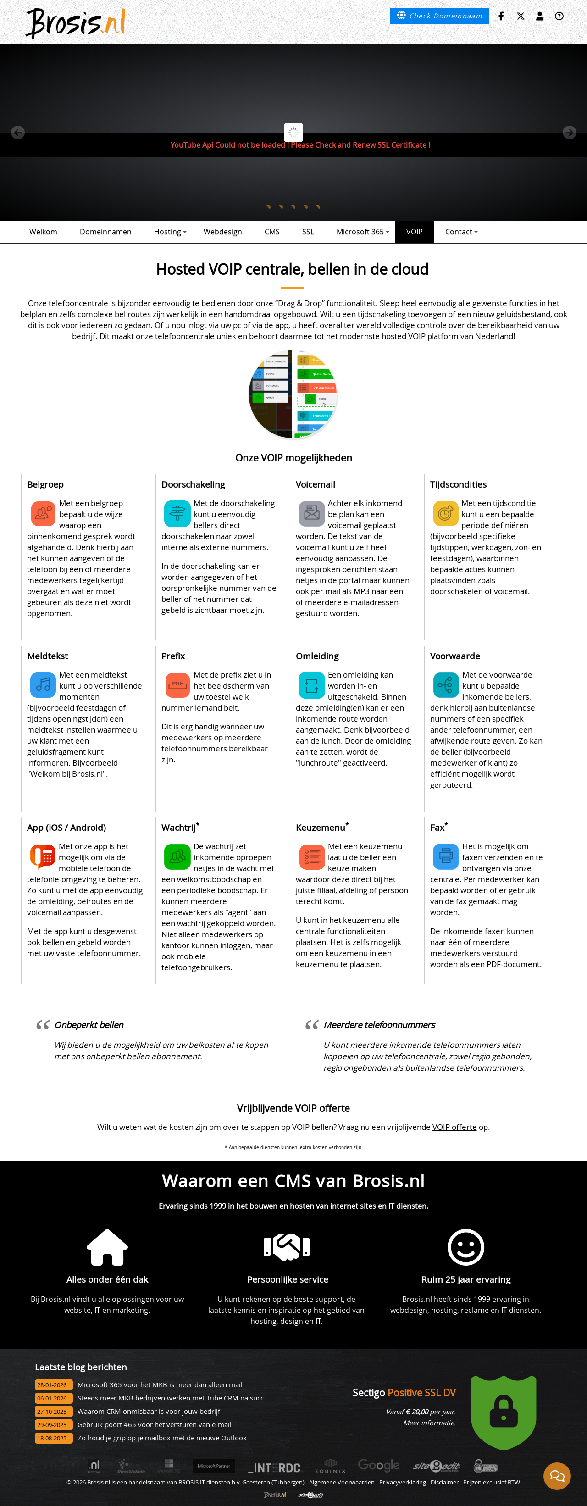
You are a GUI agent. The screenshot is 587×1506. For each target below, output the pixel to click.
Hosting (170, 232)
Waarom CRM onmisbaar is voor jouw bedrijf (149, 1411)
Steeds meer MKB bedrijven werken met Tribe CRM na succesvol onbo (188, 1398)
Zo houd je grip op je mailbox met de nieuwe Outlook (162, 1438)
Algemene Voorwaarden (342, 1482)
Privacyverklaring (402, 1482)
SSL (308, 232)
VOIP (414, 232)
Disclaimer (445, 1482)
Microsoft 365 (363, 232)
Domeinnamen (106, 232)
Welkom (43, 232)
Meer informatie (428, 1422)
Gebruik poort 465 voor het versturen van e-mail (155, 1424)
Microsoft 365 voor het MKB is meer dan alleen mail (160, 1384)
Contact (461, 232)
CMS (272, 232)
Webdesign (223, 232)
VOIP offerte (454, 1127)
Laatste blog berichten (81, 1367)
